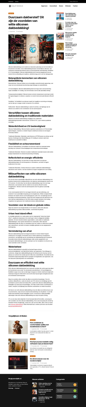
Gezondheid (53, 6)
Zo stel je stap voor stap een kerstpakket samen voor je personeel (71, 24)
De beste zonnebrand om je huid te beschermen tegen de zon (46, 391)
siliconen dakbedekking (17, 304)
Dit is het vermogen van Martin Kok (70, 54)
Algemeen (44, 6)
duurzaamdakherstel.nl (16, 306)
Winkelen (68, 6)
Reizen (61, 6)
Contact (16, 1)
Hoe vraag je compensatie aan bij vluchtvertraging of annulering (71, 45)
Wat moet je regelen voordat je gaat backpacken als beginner (71, 35)
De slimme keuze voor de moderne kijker (39, 360)
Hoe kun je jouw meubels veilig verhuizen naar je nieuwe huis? (41, 343)
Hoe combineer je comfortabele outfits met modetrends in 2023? (39, 325)
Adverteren (10, 1)
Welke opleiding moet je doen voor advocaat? (45, 384)
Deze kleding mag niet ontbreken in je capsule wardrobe (70, 15)
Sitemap (10, 388)
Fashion (75, 6)
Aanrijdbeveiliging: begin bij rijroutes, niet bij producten (45, 398)
